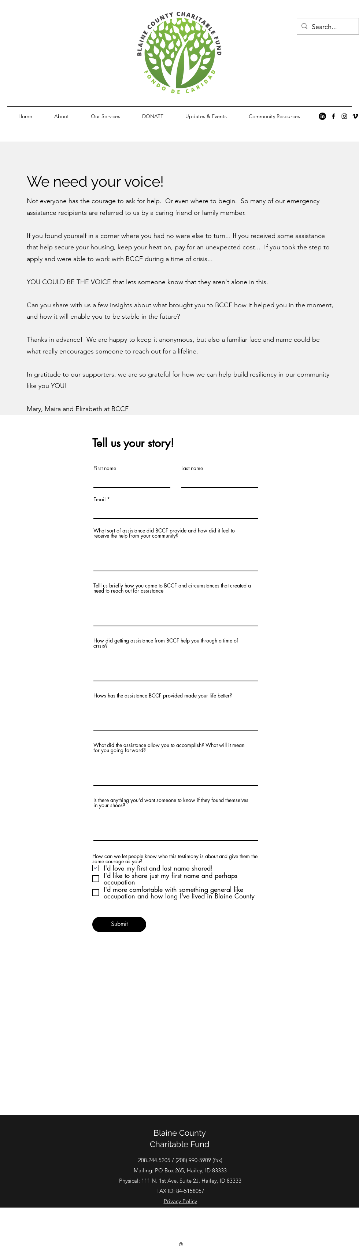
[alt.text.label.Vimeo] (355, 116)
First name (104, 468)
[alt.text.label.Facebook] (333, 116)
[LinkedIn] (322, 116)
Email (99, 499)
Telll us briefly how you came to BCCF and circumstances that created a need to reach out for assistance (172, 588)
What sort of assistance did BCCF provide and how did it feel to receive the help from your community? (164, 533)
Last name (192, 468)
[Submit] (119, 924)
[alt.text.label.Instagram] (344, 116)
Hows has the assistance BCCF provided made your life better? (162, 695)
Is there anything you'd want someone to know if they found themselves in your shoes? (170, 803)
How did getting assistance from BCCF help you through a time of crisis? (165, 643)
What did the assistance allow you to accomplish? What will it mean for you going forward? (168, 748)
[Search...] (327, 27)
